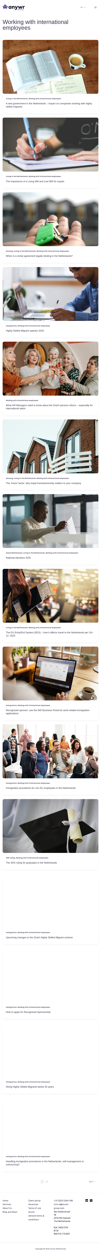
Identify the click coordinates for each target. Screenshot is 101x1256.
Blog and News (10, 1212)
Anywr (31, 1212)
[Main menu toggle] (95, 7)
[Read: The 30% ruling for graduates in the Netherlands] (50, 831)
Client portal (34, 1200)
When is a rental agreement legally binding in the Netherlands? (39, 256)
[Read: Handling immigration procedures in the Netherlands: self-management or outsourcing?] (50, 1129)
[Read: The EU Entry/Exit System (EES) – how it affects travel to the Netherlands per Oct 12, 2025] (50, 599)
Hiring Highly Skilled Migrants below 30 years (30, 1086)
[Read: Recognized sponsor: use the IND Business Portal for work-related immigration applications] (50, 678)
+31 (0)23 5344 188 (63, 1200)
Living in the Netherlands (16, 99)
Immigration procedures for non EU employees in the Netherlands (41, 788)
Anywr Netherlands (14, 553)
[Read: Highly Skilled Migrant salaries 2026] (50, 298)
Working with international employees (45, 99)
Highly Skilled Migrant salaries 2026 (25, 330)
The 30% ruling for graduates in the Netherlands (31, 862)
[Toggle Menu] (84, 7)
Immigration (11, 326)
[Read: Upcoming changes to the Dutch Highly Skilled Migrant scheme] (50, 905)
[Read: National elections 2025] (50, 526)
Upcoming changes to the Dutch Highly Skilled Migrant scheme (39, 937)
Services (7, 1204)
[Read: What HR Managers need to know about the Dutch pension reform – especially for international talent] (50, 373)
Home (5, 1200)
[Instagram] (91, 1200)
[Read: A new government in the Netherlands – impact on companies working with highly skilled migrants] (50, 71)
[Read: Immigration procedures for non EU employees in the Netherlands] (50, 756)
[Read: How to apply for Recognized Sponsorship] (50, 980)
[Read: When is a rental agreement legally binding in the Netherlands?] (50, 224)
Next (92, 1182)
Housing (9, 251)
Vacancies (33, 1204)
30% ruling (10, 858)
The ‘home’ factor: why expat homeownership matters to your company (43, 483)
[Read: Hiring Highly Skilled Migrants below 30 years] (50, 1055)
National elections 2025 (18, 557)
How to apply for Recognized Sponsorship (28, 1012)
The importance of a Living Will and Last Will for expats (35, 181)
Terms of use (34, 1208)
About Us (7, 1208)
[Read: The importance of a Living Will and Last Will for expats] (50, 149)
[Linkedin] (86, 1200)
